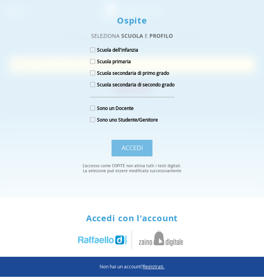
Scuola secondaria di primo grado (133, 73)
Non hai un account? (132, 266)
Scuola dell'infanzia (117, 50)
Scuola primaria (114, 61)
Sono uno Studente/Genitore (127, 120)
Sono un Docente (115, 108)
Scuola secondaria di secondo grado (135, 84)
